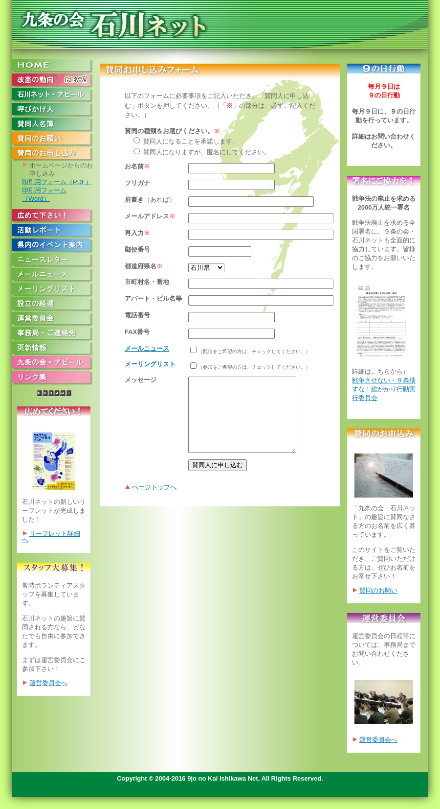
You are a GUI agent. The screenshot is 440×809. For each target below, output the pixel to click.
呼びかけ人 (55, 110)
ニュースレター (55, 260)
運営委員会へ (48, 683)
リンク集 (55, 378)
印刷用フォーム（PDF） (57, 182)
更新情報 (55, 348)
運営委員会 (55, 319)
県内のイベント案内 (55, 245)
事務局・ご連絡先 (55, 334)
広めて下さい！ (55, 216)
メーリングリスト (55, 290)
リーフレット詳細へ (51, 537)
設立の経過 (55, 304)
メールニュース (55, 275)
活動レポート (55, 231)
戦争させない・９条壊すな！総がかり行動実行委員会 (384, 389)
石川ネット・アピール (55, 95)
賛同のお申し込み (55, 154)
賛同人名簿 (55, 125)
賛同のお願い (55, 139)
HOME (55, 66)
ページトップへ (154, 501)
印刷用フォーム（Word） (44, 194)
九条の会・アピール (55, 363)
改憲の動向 (55, 80)
